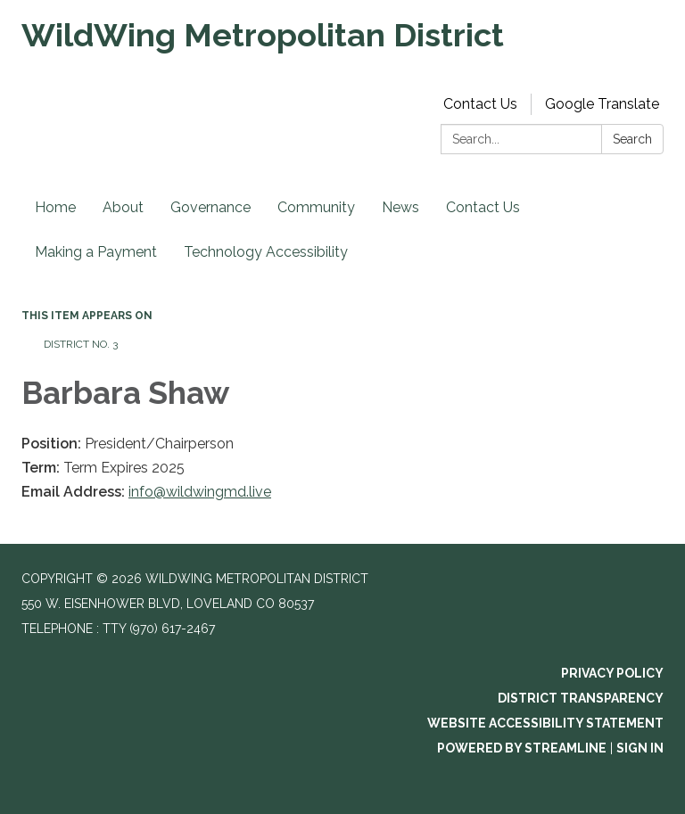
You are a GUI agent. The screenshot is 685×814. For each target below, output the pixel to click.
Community (316, 207)
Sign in (640, 748)
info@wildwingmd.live (199, 491)
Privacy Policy (612, 673)
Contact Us (480, 103)
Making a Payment (96, 251)
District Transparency (581, 698)
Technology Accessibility (266, 251)
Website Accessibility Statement (545, 723)
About (123, 207)
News (400, 207)
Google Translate (602, 103)
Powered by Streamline (522, 748)
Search (632, 139)
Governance (210, 207)
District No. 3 (81, 344)
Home (55, 207)
